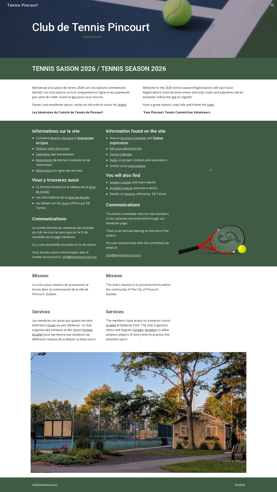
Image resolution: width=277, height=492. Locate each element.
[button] (272, 5)
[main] (92, 29)
